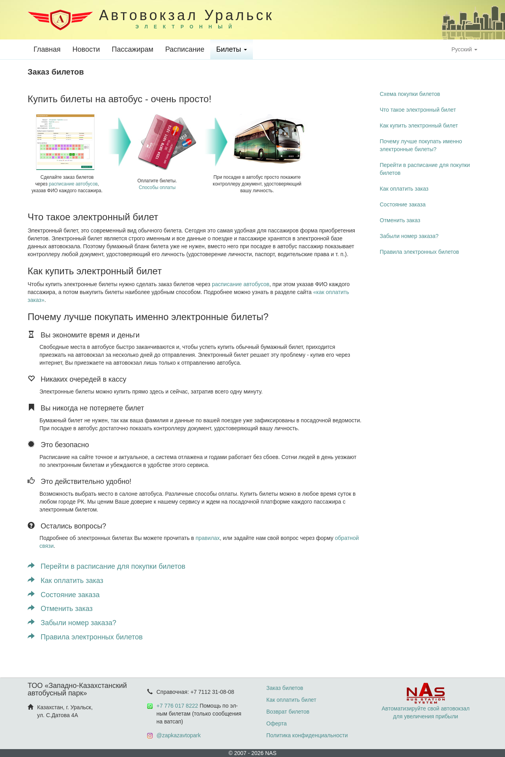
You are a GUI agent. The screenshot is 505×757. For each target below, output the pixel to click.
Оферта (276, 723)
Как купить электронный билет (419, 125)
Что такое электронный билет (418, 110)
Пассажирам (132, 49)
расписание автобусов (73, 184)
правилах (208, 538)
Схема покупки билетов (410, 94)
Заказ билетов (284, 688)
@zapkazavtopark (179, 735)
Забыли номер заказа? (72, 623)
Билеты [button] (231, 49)
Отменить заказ (60, 609)
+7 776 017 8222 (177, 706)
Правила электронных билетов (85, 637)
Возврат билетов (287, 711)
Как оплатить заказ (65, 581)
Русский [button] (464, 49)
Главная (47, 49)
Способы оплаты (157, 187)
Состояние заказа (63, 595)
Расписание (184, 49)
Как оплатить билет (291, 700)
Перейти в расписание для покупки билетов (106, 566)
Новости (86, 49)
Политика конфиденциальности (307, 735)
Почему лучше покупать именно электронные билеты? (421, 145)
